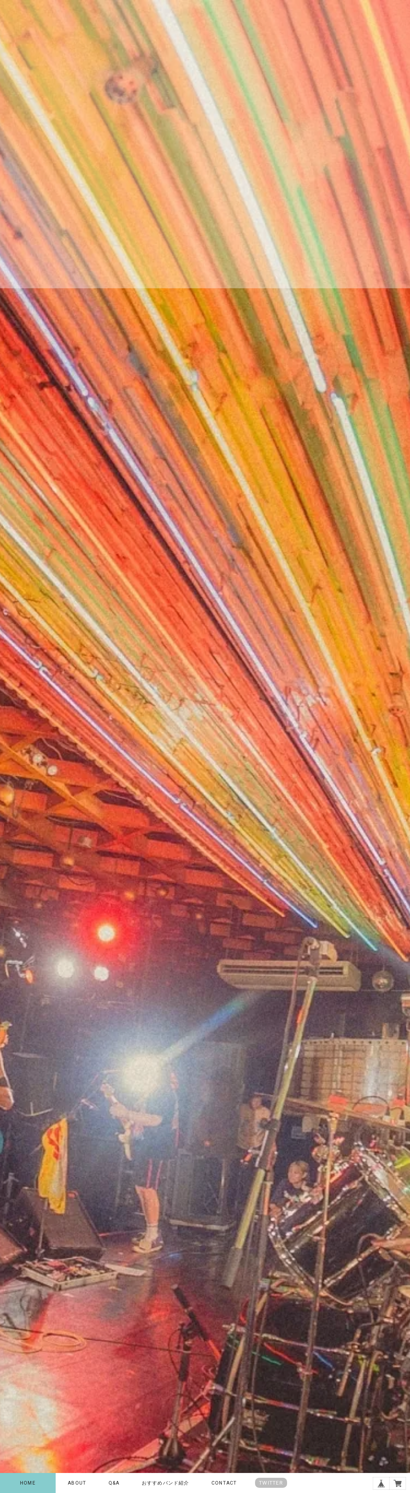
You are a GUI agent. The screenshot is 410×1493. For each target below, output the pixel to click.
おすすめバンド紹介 (165, 1483)
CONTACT (224, 1483)
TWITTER (271, 1483)
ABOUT (77, 1483)
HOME (28, 1483)
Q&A (114, 1483)
